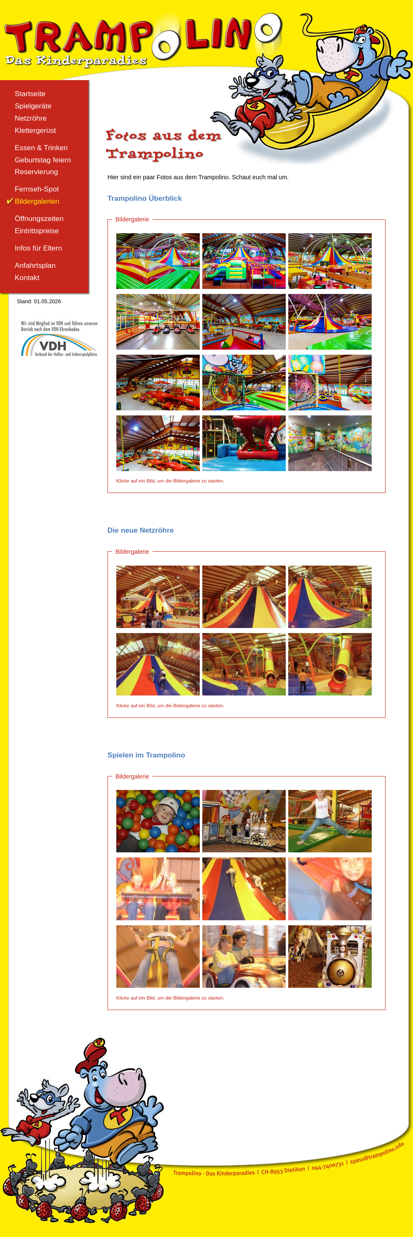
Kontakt (27, 277)
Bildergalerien (37, 201)
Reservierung (36, 171)
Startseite (30, 93)
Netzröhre (31, 118)
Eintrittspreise (37, 230)
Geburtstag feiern (43, 160)
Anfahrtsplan (35, 265)
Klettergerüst (35, 130)
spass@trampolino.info (378, 1152)
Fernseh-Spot (37, 189)
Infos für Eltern (38, 248)
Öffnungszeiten (39, 218)
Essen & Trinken (41, 147)
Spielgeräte (33, 106)
